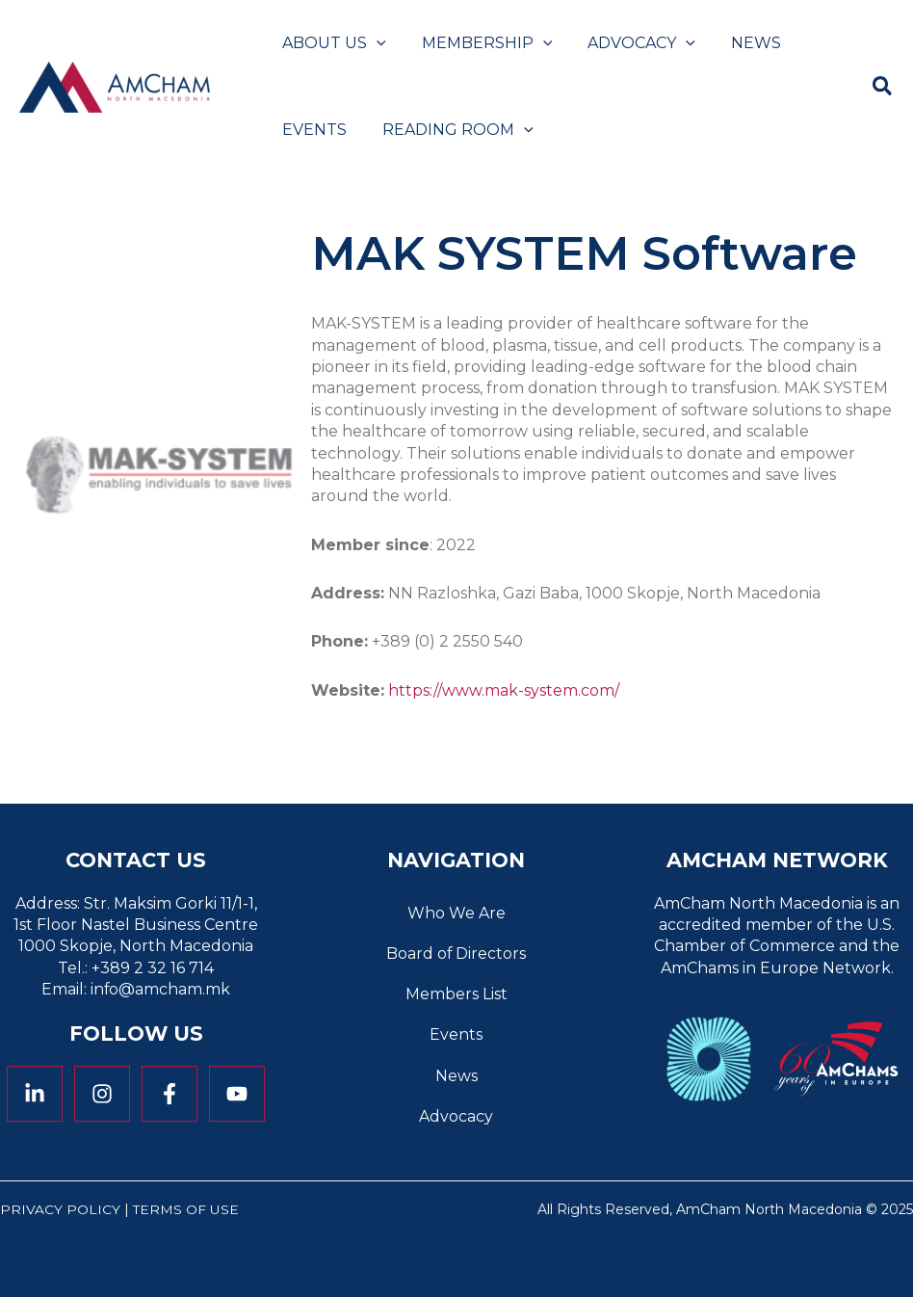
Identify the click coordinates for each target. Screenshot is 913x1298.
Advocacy (456, 1117)
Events (456, 1035)
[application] (373, 43)
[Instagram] (102, 1094)
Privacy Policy (60, 1210)
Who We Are (456, 913)
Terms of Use (186, 1210)
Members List (456, 994)
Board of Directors (456, 953)
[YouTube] (237, 1094)
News (456, 1076)
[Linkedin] (35, 1094)
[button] (883, 89)
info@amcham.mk (161, 989)
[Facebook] (169, 1094)
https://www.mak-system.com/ (503, 690)
